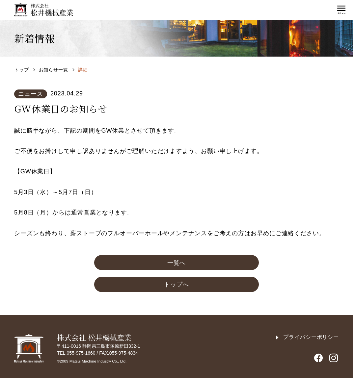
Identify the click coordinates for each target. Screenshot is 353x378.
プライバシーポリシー (307, 337)
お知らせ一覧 (53, 69)
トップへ (176, 284)
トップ (21, 69)
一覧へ (176, 263)
